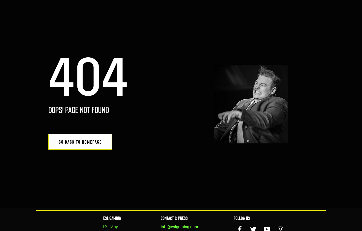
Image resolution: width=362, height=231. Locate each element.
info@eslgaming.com (179, 227)
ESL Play (110, 227)
